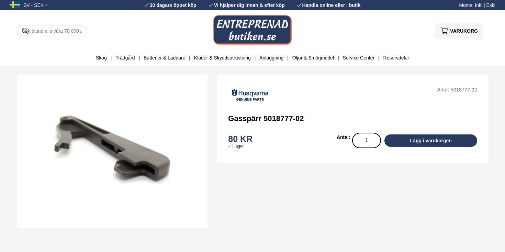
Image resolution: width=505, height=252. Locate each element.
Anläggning (271, 58)
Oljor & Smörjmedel (313, 58)
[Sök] (52, 31)
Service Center (359, 58)
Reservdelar (396, 58)
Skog (101, 58)
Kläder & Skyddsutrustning (222, 58)
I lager (238, 146)
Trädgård (125, 58)
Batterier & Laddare (164, 58)
